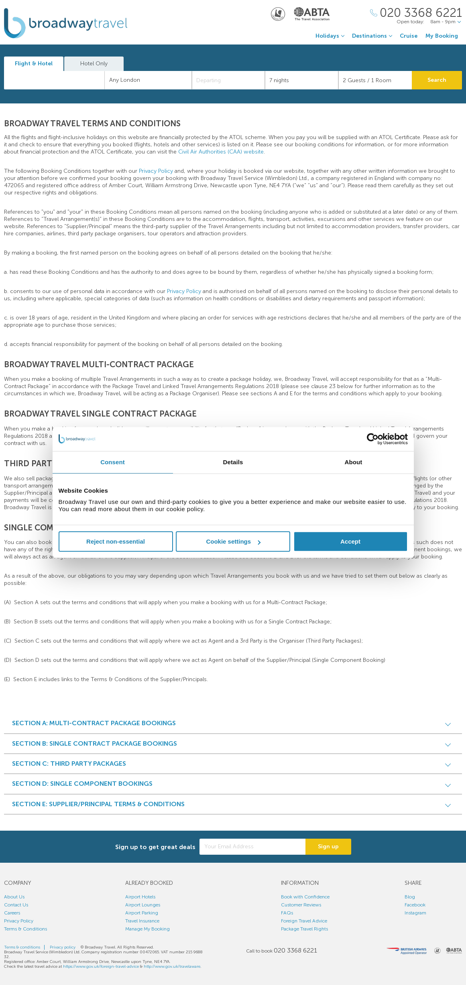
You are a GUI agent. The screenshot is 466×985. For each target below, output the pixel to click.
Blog (410, 897)
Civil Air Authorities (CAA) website (221, 151)
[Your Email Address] (252, 847)
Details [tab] (233, 462)
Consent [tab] (112, 462)
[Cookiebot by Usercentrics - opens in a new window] (373, 439)
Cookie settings (233, 541)
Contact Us (16, 905)
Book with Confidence (305, 897)
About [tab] (353, 462)
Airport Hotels (140, 897)
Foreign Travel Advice (304, 921)
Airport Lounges (142, 905)
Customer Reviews (301, 905)
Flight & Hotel (34, 63)
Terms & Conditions (25, 929)
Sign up (328, 846)
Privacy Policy (156, 171)
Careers (12, 913)
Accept (350, 541)
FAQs (287, 913)
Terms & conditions (22, 947)
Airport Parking (141, 913)
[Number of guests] (375, 80)
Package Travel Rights (304, 929)
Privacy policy (62, 947)
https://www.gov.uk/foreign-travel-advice (101, 966)
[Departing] (228, 80)
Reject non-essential (115, 541)
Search (436, 80)
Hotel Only (94, 63)
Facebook (415, 905)
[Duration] (301, 80)
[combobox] (54, 80)
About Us (14, 897)
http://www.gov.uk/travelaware (172, 966)
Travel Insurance (142, 921)
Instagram (415, 913)
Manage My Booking (147, 929)
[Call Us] (416, 13)
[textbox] (58, 80)
